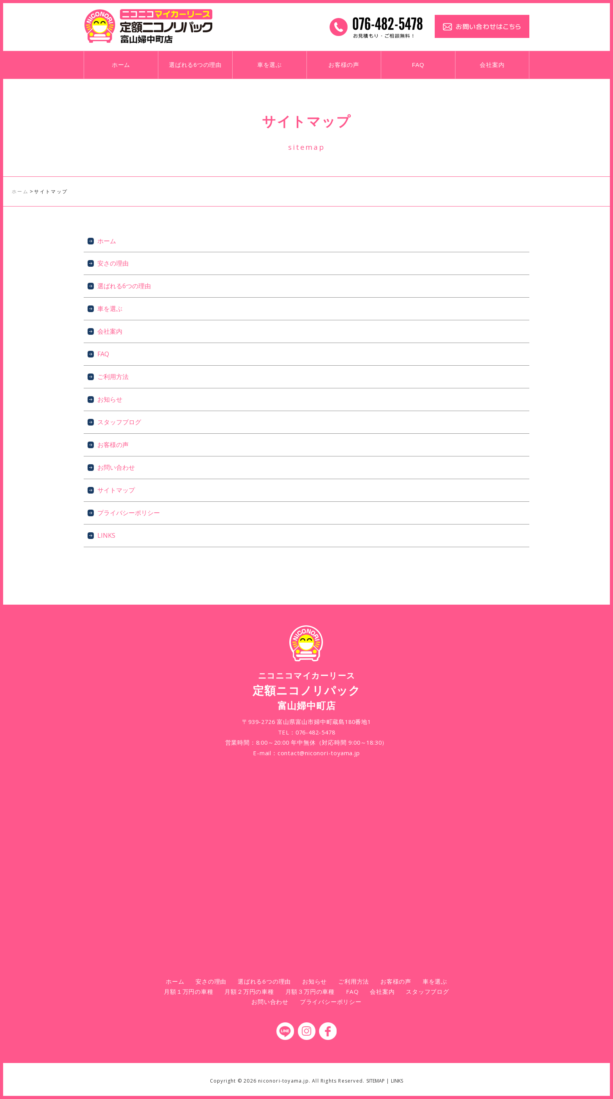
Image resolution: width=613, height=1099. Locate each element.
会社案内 (492, 65)
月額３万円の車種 (310, 991)
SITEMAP (375, 1080)
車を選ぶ (269, 65)
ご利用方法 (113, 376)
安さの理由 (113, 263)
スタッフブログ (119, 422)
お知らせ (109, 399)
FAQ (418, 65)
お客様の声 (343, 65)
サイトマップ (116, 490)
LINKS (106, 535)
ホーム (121, 65)
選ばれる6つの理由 (195, 65)
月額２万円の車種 (249, 991)
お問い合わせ (116, 467)
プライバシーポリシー (128, 512)
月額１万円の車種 (188, 991)
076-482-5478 (315, 732)
